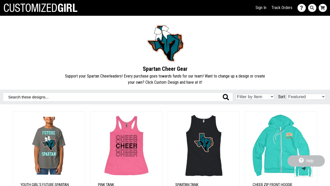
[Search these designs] (118, 97)
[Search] (313, 8)
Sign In (260, 7)
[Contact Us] (303, 8)
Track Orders (281, 7)
